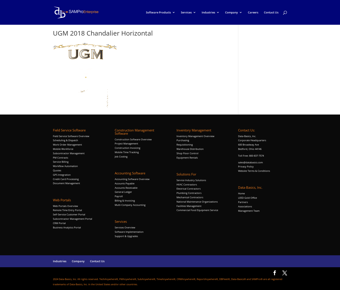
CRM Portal (59, 223)
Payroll (119, 196)
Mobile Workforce (63, 149)
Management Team (249, 210)
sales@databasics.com (250, 162)
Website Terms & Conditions (254, 170)
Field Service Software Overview (71, 136)
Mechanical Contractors (190, 197)
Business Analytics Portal (67, 227)
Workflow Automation (65, 166)
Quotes (57, 170)
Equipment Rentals (187, 157)
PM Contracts (60, 157)
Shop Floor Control (187, 153)
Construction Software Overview (133, 139)
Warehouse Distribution (190, 149)
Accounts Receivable (126, 187)
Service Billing (61, 161)
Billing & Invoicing (125, 200)
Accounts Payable (124, 183)
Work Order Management (67, 144)
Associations (245, 206)
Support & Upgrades (126, 236)
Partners (243, 202)
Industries (208, 12)
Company (231, 12)
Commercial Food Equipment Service (197, 210)
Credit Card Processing (66, 179)
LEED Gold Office (247, 197)
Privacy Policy (246, 166)
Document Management (67, 183)
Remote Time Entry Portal (67, 210)
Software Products (158, 12)
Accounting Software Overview (132, 179)
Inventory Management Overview (195, 136)
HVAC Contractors (187, 184)
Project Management (126, 143)
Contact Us (271, 12)
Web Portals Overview (65, 206)
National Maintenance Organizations (197, 201)
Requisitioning (185, 144)
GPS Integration (62, 174)
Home (241, 193)
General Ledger (123, 191)
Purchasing (183, 140)
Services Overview (125, 227)
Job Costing (121, 156)
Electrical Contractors (189, 188)
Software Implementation (129, 231)
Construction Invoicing (128, 147)
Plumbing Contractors (189, 193)
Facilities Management (189, 206)
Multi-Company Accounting (130, 204)
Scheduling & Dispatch (65, 140)
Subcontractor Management (69, 153)
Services (186, 12)
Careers (253, 12)
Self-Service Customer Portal (69, 214)
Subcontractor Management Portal (72, 218)
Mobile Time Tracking (127, 152)
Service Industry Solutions (191, 180)
